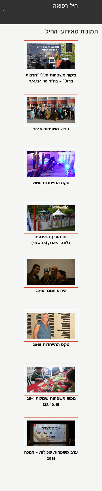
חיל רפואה (65, 6)
